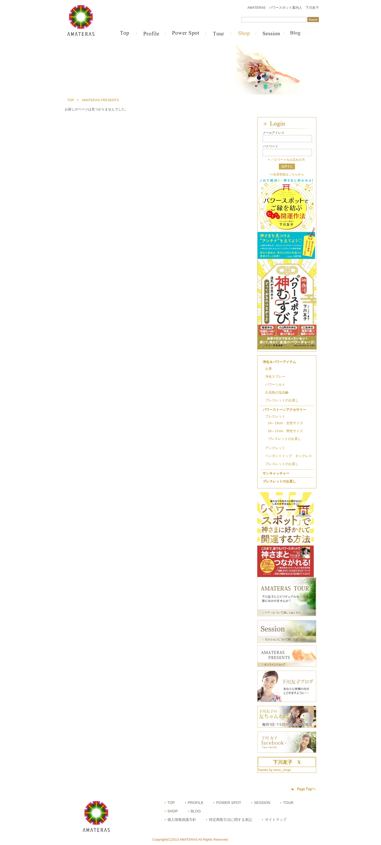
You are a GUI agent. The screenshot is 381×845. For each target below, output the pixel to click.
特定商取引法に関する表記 (230, 820)
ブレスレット (275, 416)
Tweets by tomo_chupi (274, 770)
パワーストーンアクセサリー (284, 410)
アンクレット (275, 448)
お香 (268, 369)
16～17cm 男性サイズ (285, 431)
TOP (70, 100)
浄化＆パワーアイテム (279, 362)
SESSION (262, 803)
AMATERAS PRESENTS (100, 100)
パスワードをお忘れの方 (288, 159)
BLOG (196, 811)
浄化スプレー (275, 376)
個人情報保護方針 (181, 820)
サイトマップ (276, 820)
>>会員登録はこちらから (287, 174)
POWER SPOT (228, 803)
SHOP (172, 811)
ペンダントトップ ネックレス (288, 456)
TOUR (288, 803)
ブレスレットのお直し (282, 400)
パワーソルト (275, 384)
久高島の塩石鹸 (277, 392)
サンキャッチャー (276, 473)
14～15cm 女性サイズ (285, 423)
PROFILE (195, 803)
